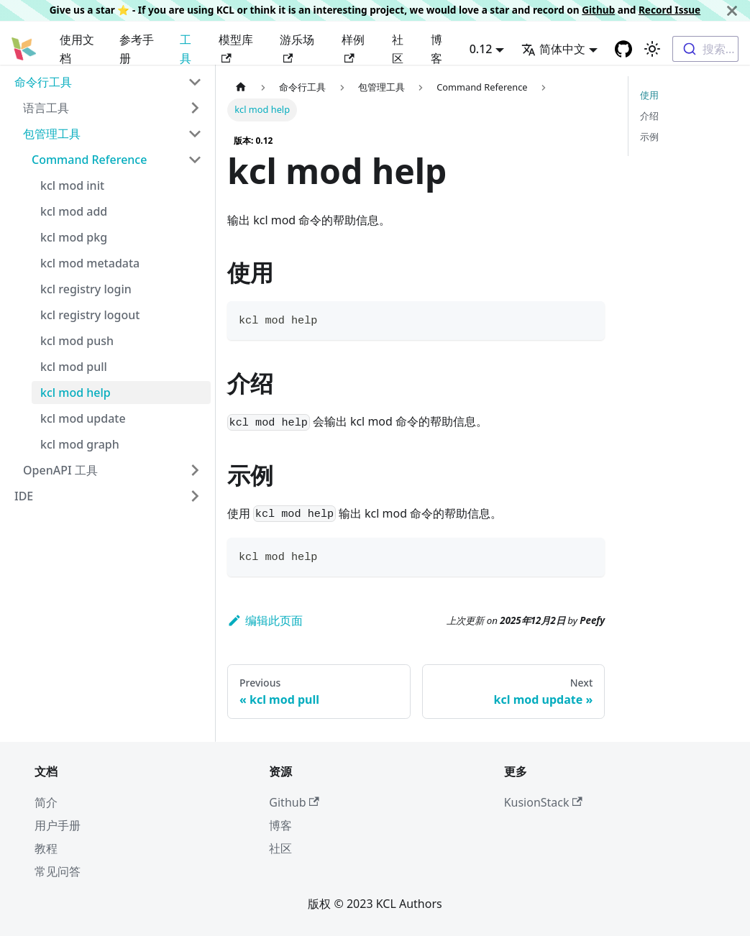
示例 (649, 136)
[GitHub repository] (623, 48)
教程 (46, 848)
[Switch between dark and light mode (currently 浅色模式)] (652, 48)
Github (598, 10)
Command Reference (89, 160)
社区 (397, 49)
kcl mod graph (79, 444)
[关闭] (732, 10)
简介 (46, 802)
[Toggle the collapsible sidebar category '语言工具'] (195, 107)
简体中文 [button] (553, 49)
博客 (436, 49)
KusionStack (543, 802)
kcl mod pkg (73, 237)
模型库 (236, 47)
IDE (23, 496)
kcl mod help (75, 392)
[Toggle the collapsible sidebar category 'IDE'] (195, 496)
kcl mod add (73, 211)
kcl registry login (86, 289)
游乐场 (297, 47)
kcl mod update (83, 418)
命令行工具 (43, 82)
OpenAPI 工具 (60, 470)
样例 (353, 47)
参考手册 (136, 49)
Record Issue (669, 10)
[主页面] (241, 87)
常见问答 (58, 871)
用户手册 (58, 825)
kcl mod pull (73, 367)
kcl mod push (77, 341)
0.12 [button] (481, 49)
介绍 (649, 115)
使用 (649, 94)
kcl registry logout (90, 315)
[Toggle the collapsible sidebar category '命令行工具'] (195, 81)
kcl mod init (72, 185)
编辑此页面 (265, 620)
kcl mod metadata (90, 263)
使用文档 (77, 49)
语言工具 (46, 108)
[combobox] (705, 49)
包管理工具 (52, 134)
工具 (185, 49)
